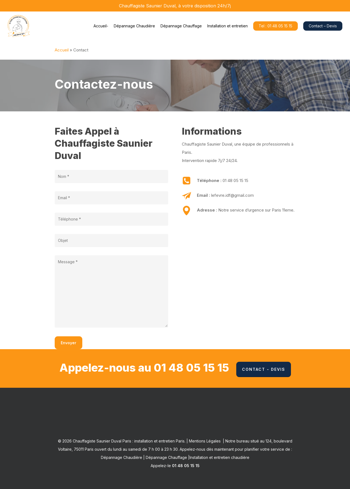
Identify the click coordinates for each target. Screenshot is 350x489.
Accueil (62, 50)
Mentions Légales (205, 441)
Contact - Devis (263, 369)
